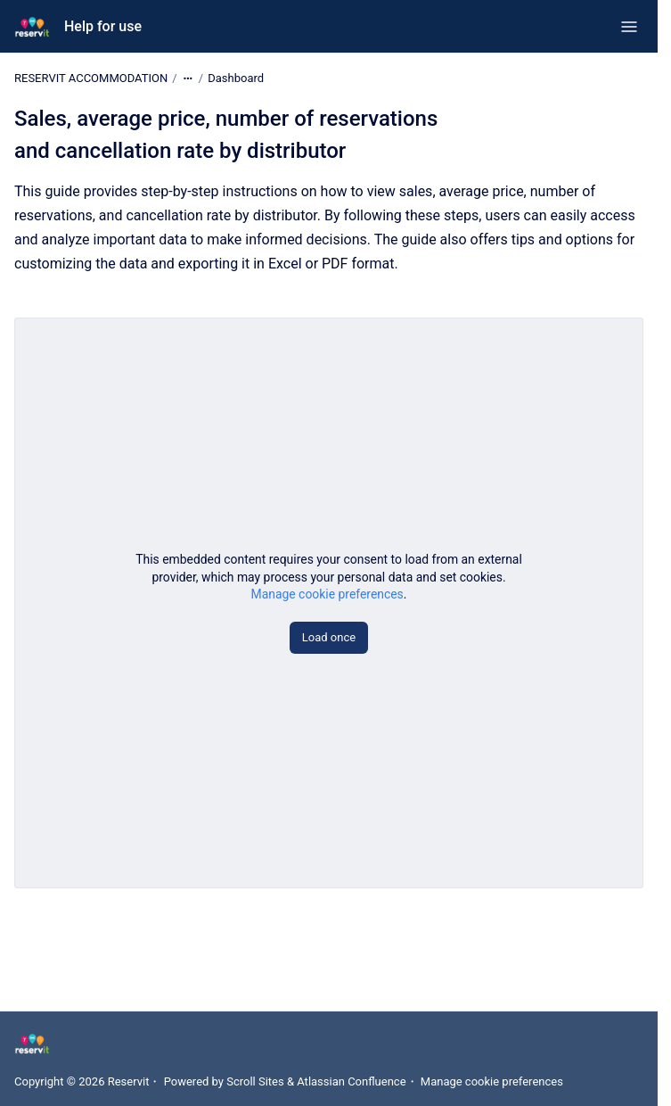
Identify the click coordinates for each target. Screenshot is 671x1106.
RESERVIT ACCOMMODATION (91, 78)
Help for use (103, 26)
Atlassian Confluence (351, 1081)
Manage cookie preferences (327, 594)
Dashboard (236, 78)
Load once (329, 637)
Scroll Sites (255, 1081)
